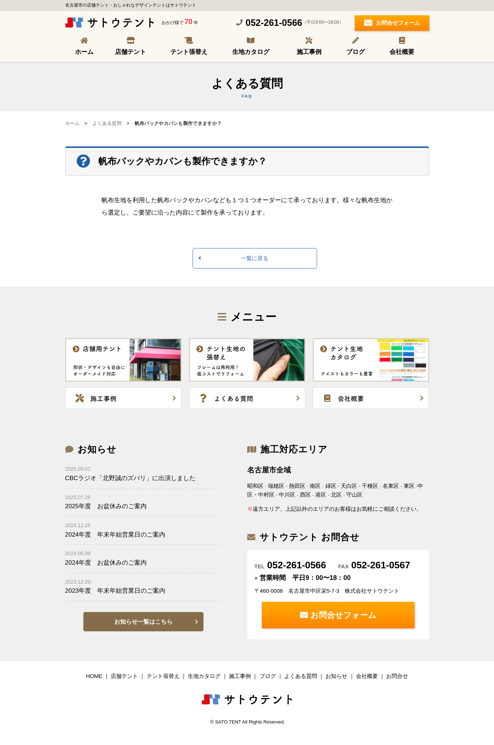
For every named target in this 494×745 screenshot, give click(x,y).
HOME (94, 676)
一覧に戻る (254, 258)
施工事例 (309, 51)
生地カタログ (250, 51)
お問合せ (397, 676)
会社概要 (402, 51)
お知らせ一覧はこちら (143, 622)
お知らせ (336, 676)
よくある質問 (107, 123)
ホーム (84, 51)
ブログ (355, 51)
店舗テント (130, 51)
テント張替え (189, 51)
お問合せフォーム (392, 23)
